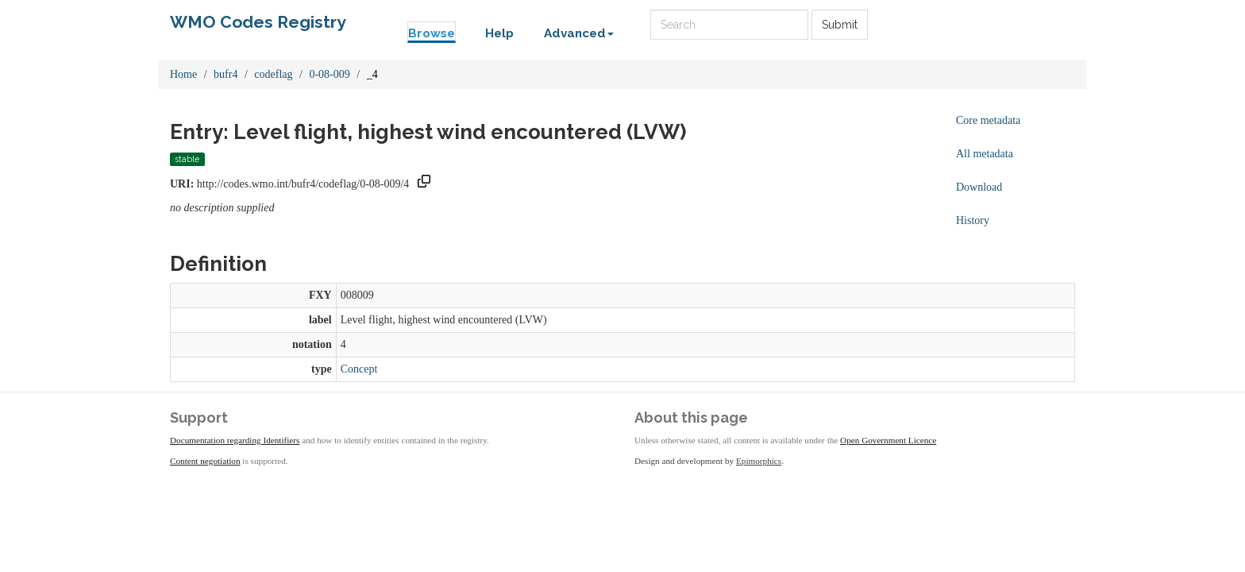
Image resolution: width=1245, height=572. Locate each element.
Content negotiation (205, 461)
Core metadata (988, 120)
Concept (359, 369)
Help (499, 33)
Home (183, 74)
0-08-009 (329, 74)
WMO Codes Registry (258, 22)
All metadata (984, 154)
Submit (840, 24)
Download (979, 187)
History (972, 220)
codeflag (273, 74)
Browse (431, 33)
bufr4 (225, 74)
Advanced (579, 33)
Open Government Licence (888, 440)
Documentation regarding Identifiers (234, 440)
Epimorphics (758, 461)
